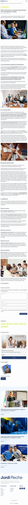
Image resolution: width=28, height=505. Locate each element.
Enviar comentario (23, 313)
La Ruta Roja (16, 503)
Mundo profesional (4, 326)
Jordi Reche (4, 13)
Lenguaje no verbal (5, 7)
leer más (2, 414)
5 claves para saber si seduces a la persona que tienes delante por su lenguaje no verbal (12, 437)
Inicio (1, 3)
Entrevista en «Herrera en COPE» (9, 463)
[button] (26, 1)
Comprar (14, 357)
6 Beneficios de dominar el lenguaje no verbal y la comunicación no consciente (13, 410)
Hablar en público (9, 323)
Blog (3, 3)
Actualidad (3, 323)
